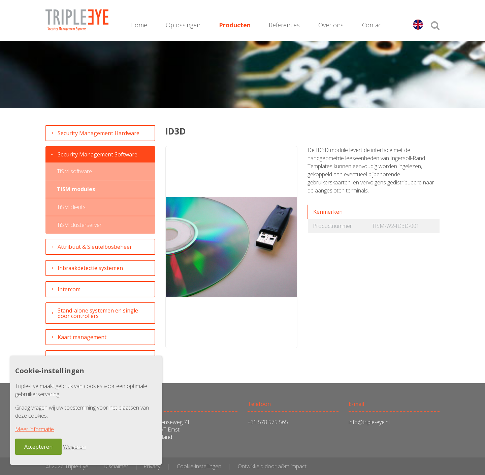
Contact (372, 25)
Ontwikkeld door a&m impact (272, 466)
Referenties (284, 25)
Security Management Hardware (98, 133)
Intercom (69, 289)
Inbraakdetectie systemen (90, 268)
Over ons (331, 25)
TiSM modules (76, 189)
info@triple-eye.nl (369, 422)
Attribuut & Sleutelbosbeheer (95, 246)
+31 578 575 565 (268, 422)
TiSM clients (71, 207)
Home (138, 25)
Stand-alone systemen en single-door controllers (99, 313)
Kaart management (82, 337)
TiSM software (74, 171)
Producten (235, 25)
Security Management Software (97, 154)
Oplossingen (183, 25)
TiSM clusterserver (79, 225)
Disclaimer (115, 466)
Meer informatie (34, 429)
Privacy (151, 466)
